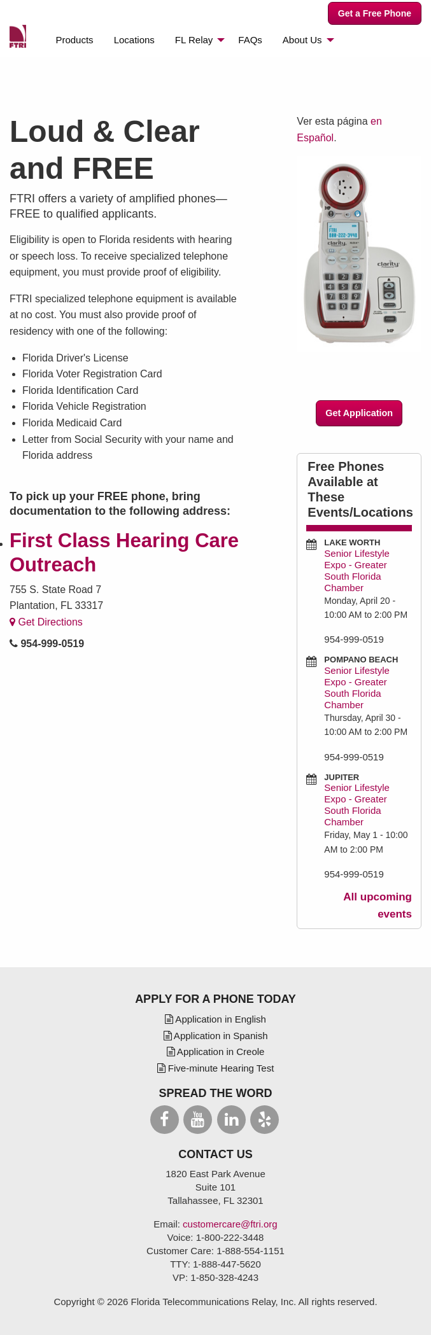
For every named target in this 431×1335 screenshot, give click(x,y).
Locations (134, 39)
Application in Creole (216, 1051)
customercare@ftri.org (230, 1224)
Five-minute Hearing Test (215, 1068)
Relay (194, 39)
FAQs (250, 39)
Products (74, 39)
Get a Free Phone (374, 13)
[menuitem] (74, 40)
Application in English (215, 1019)
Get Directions (46, 622)
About (302, 39)
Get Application (359, 413)
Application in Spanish (216, 1035)
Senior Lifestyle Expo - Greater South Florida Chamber (357, 570)
